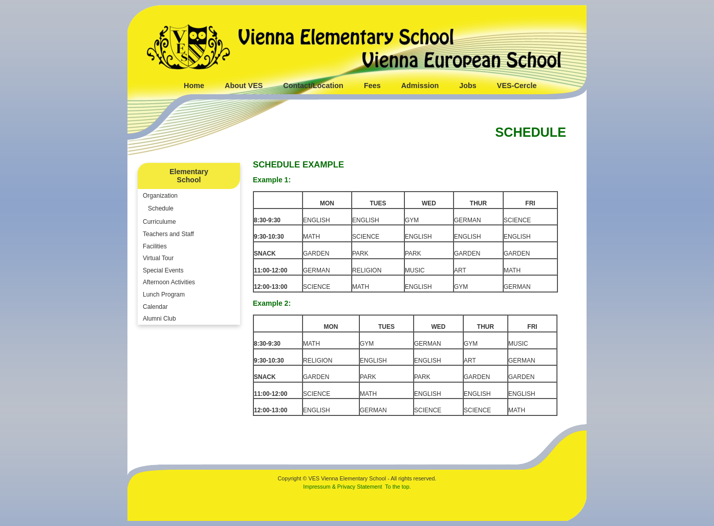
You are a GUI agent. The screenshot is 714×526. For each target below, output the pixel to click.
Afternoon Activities (169, 282)
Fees (372, 85)
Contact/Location (313, 85)
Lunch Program (164, 294)
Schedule (161, 208)
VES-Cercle (517, 85)
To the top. (397, 486)
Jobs (468, 85)
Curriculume (159, 221)
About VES (244, 85)
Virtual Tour (158, 258)
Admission (420, 85)
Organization (160, 195)
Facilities (155, 246)
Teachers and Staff (168, 234)
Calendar (155, 306)
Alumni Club (159, 318)
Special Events (163, 270)
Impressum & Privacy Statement (342, 486)
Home (194, 85)
